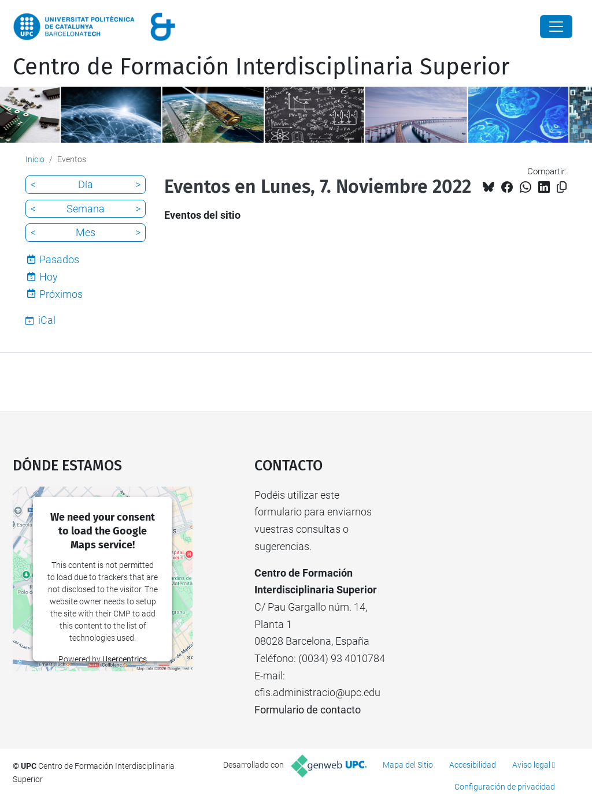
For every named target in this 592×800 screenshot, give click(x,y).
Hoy (48, 277)
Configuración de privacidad (504, 786)
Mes (85, 232)
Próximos (61, 294)
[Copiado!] (562, 187)
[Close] (556, 26)
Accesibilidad (472, 764)
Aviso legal (531, 764)
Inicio (35, 159)
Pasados (59, 259)
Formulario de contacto (307, 710)
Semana (85, 209)
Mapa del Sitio (408, 764)
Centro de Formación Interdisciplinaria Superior (261, 67)
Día (85, 184)
